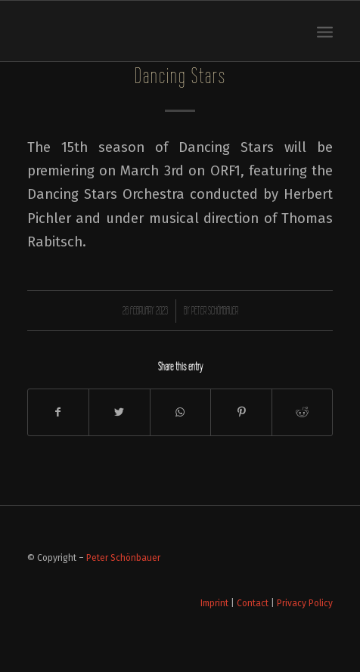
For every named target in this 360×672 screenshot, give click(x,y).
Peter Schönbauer (214, 310)
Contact (252, 603)
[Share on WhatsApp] (181, 412)
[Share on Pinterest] (241, 412)
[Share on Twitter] (119, 412)
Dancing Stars (180, 75)
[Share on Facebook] (58, 412)
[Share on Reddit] (302, 412)
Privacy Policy (305, 603)
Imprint (214, 603)
